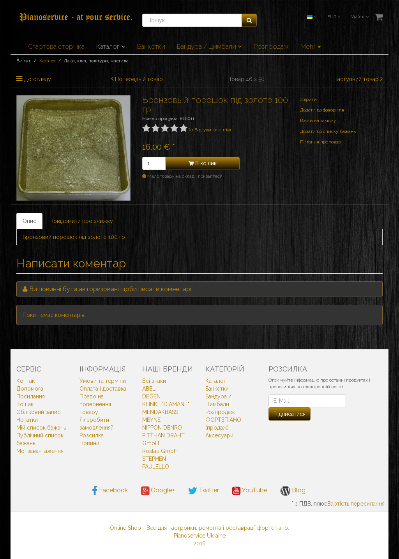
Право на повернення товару (95, 404)
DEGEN (151, 396)
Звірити (308, 99)
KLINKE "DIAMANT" (165, 404)
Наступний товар (356, 79)
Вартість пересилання (356, 504)
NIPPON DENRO (162, 428)
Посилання (30, 396)
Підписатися (289, 414)
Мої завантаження (40, 451)
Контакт (26, 381)
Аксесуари (219, 435)
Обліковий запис (38, 412)
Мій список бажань (41, 428)
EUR (333, 16)
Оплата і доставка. (103, 389)
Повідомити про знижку (81, 221)
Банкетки (151, 46)
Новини (89, 443)
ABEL (148, 389)
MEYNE (151, 420)
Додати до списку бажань (328, 131)
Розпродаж (271, 46)
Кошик (25, 404)
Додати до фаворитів (322, 110)
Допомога (29, 389)
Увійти (360, 16)
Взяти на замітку (318, 120)
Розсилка (91, 435)
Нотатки (27, 420)
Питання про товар (320, 142)
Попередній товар (139, 79)
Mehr (310, 46)
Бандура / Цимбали (209, 46)
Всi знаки (154, 381)
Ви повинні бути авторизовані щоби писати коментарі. (110, 289)
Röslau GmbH (160, 451)
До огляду (37, 79)
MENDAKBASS (160, 412)
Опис (29, 221)
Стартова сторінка (56, 46)
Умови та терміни (102, 381)
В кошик (203, 163)
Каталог (110, 46)
